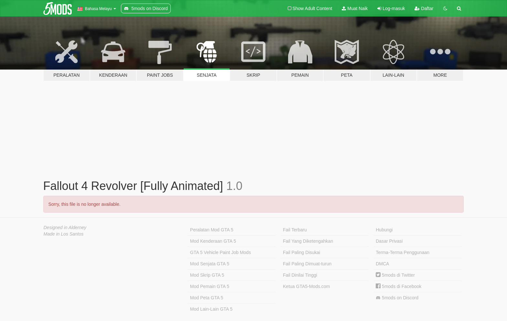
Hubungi (384, 229)
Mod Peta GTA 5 (206, 297)
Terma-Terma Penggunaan (402, 252)
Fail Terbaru (295, 229)
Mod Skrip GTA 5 (207, 275)
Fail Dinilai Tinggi (300, 275)
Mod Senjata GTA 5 (209, 263)
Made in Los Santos (64, 234)
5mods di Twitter (395, 275)
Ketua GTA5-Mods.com (306, 286)
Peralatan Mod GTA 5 (211, 229)
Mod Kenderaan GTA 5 (213, 241)
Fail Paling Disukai (301, 252)
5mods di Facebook (398, 286)
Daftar (424, 8)
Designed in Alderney (65, 227)
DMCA (382, 263)
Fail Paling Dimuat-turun (307, 263)
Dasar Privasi (389, 241)
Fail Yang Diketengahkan (308, 241)
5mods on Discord (397, 298)
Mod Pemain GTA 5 (209, 286)
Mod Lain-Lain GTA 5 (211, 309)
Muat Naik (355, 8)
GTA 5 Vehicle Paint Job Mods (220, 252)
